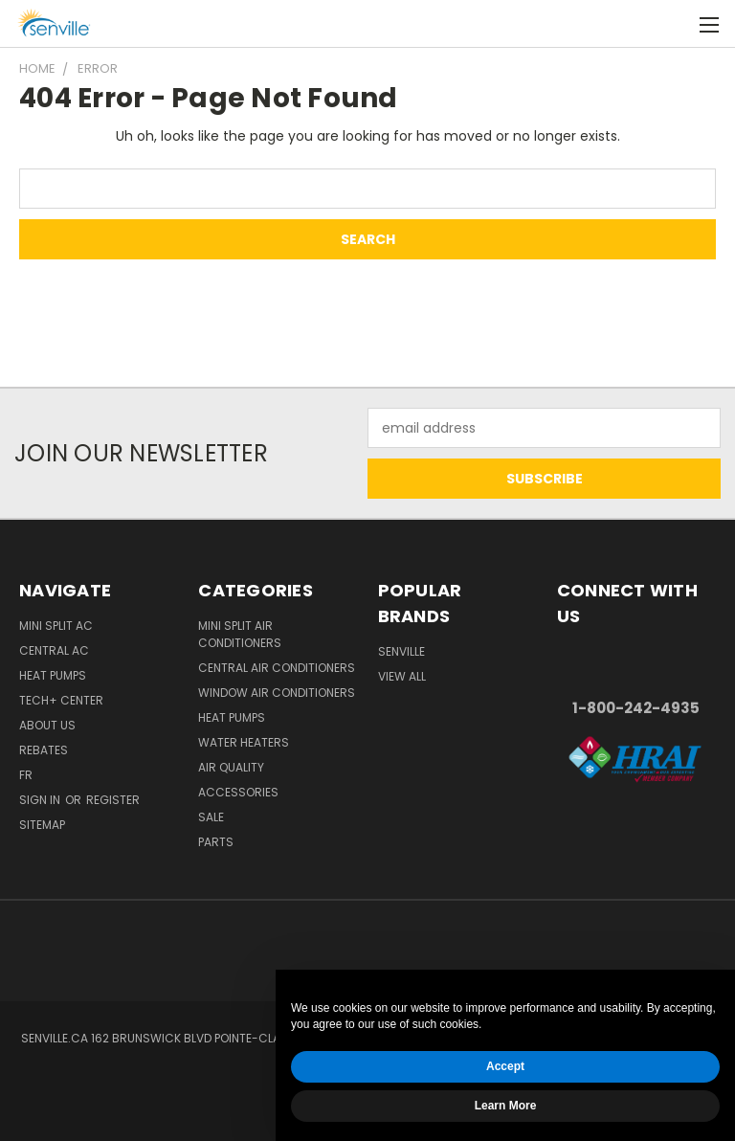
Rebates (43, 750)
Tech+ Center (61, 700)
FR (26, 775)
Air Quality (231, 767)
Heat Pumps (52, 675)
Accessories (238, 792)
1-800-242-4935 (636, 708)
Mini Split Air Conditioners (239, 634)
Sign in (41, 800)
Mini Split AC (56, 625)
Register (113, 800)
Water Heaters (243, 742)
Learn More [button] (506, 1105)
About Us (47, 725)
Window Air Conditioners (276, 692)
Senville (401, 651)
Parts (216, 842)
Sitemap (42, 825)
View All (402, 676)
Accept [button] (505, 1066)
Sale (211, 817)
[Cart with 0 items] (673, 24)
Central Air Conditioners (276, 668)
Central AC (54, 650)
